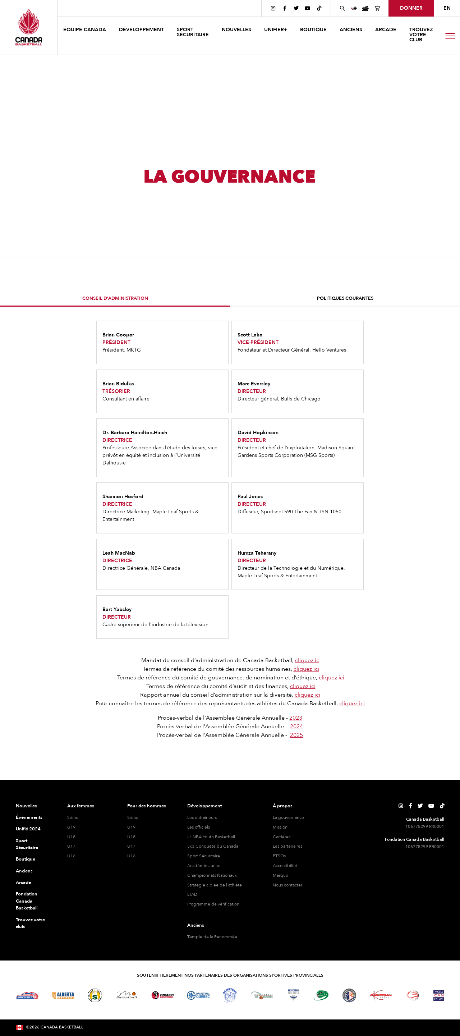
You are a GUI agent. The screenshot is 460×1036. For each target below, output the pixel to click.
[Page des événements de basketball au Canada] (365, 8)
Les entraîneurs (202, 817)
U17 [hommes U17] (131, 846)
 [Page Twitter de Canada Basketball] (296, 8)
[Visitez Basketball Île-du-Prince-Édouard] (321, 995)
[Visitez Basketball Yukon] (381, 995)
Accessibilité (285, 865)
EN (447, 8)
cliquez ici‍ (306, 669)
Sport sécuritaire (193, 32)
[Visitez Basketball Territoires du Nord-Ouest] (230, 995)
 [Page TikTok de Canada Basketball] (319, 8)
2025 (296, 735)
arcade (385, 29)
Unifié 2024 (28, 829)
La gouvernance (288, 817)
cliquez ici (331, 678)
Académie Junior (204, 865)
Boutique (25, 859)
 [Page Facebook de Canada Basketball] (284, 8)
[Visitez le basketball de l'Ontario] (162, 995)
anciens (351, 29)
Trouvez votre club (421, 34)
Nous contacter (287, 885)
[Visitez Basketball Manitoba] (126, 995)
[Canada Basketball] (28, 27)
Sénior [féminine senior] (73, 817)
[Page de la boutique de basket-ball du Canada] (377, 8)
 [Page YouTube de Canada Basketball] (307, 8)
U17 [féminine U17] (71, 846)
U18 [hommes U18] (131, 837)
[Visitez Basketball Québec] (198, 995)
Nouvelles (26, 806)
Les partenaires (287, 846)
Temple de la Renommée (212, 937)
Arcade (23, 882)
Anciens (24, 871)
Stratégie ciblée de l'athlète (214, 885)
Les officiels (198, 827)
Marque (280, 875)
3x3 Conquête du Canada (212, 846)
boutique (313, 29)
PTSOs (279, 856)
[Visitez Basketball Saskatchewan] (95, 995)
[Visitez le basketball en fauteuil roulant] (413, 995)
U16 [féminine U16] (71, 856)
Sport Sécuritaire (27, 844)
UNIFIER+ (275, 29)
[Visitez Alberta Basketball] (63, 995)
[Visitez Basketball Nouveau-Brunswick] (261, 995)
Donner (411, 8)
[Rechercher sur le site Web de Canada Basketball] (342, 8)
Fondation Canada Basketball (26, 901)
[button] (85, 31)
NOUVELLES (236, 29)
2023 (295, 718)
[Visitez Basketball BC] (27, 995)
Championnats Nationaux (212, 875)
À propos (283, 806)
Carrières (281, 837)
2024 (296, 726)
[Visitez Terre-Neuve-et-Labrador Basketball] (349, 995)
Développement (204, 806)
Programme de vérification (213, 904)
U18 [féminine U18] (71, 837)
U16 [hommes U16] (131, 856)
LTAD (192, 894)
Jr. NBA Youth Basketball (211, 837)
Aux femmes (80, 806)
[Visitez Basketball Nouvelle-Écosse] (293, 995)
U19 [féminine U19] (71, 827)
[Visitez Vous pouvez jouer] (438, 995)
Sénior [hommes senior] (133, 817)
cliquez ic (307, 660)
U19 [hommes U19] (131, 827)
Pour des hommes (146, 806)
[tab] (115, 299)
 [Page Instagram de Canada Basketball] (273, 8)
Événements (29, 817)
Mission (280, 827)
